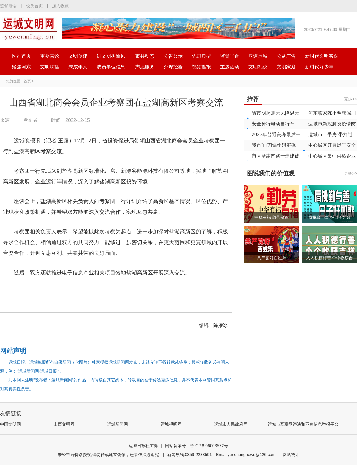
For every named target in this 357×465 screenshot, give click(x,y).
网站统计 (291, 454)
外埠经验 (173, 66)
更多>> (350, 99)
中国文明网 (10, 424)
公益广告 (286, 56)
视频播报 (201, 66)
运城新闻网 (117, 424)
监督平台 (229, 56)
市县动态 (144, 56)
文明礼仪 (257, 66)
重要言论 (49, 56)
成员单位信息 (111, 66)
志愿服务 (144, 66)
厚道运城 (257, 56)
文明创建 (77, 56)
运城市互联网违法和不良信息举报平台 (303, 424)
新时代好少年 (319, 66)
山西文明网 (64, 424)
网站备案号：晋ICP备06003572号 (196, 445)
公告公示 (173, 56)
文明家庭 (286, 66)
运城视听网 (171, 424)
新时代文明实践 (321, 56)
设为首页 (34, 6)
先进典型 (201, 56)
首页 (27, 81)
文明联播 (49, 66)
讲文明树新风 (111, 56)
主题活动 (229, 66)
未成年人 (77, 66)
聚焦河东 (21, 66)
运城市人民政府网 (231, 424)
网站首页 (21, 56)
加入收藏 (60, 6)
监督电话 (8, 6)
